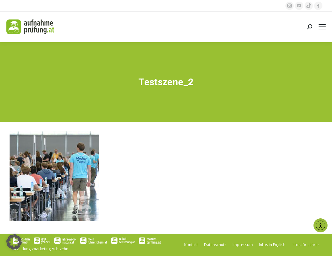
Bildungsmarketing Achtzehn (42, 249)
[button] (14, 242)
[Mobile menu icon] (322, 26)
